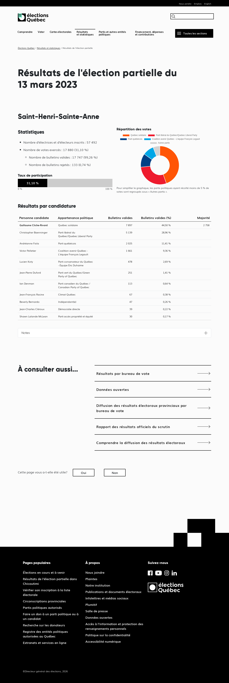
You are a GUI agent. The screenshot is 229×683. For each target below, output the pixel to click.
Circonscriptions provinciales (44, 601)
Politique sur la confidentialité (107, 635)
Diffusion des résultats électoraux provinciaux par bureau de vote (141, 408)
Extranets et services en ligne (44, 642)
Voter (41, 32)
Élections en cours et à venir (44, 572)
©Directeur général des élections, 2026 (45, 671)
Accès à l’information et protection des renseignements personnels (114, 626)
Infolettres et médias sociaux (106, 598)
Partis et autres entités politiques (112, 33)
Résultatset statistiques (85, 33)
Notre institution (97, 585)
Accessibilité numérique (103, 641)
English (207, 3)
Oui (83, 472)
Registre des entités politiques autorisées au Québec (45, 633)
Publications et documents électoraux (113, 591)
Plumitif (91, 604)
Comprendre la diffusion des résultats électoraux (140, 442)
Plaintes (91, 578)
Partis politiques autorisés (42, 607)
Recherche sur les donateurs (44, 625)
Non (115, 472)
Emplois (198, 3)
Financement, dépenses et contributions (149, 33)
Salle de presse (96, 611)
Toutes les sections (195, 33)
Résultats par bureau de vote (122, 373)
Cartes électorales (61, 32)
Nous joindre (185, 3)
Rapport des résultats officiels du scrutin (133, 426)
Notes (25, 333)
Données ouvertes (112, 389)
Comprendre (25, 32)
